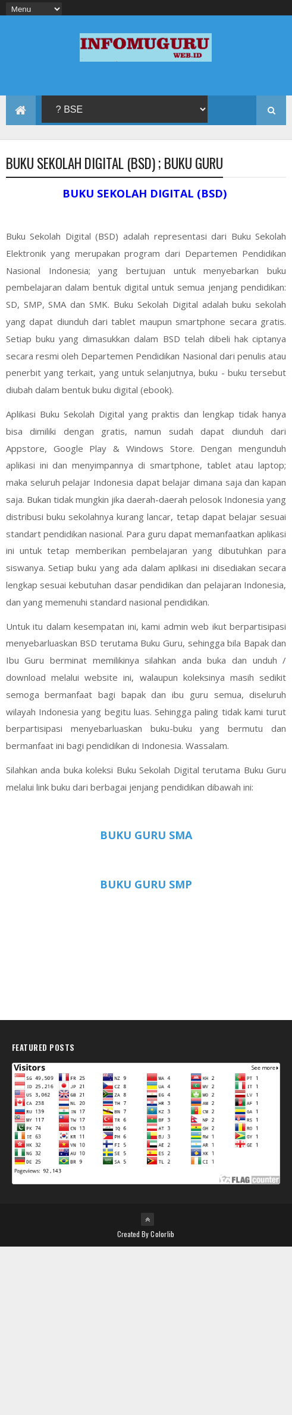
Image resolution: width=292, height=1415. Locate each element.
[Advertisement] (146, 1330)
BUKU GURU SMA (146, 835)
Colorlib (162, 1234)
